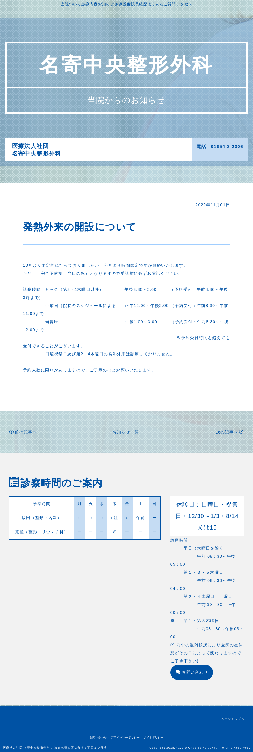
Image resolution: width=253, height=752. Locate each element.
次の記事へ (230, 433)
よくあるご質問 (118, 154)
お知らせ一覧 (126, 433)
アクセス (146, 154)
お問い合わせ (192, 673)
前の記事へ (23, 433)
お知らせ (131, 146)
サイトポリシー (153, 737)
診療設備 (153, 146)
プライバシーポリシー (125, 737)
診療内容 (110, 146)
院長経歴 (174, 146)
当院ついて (87, 146)
